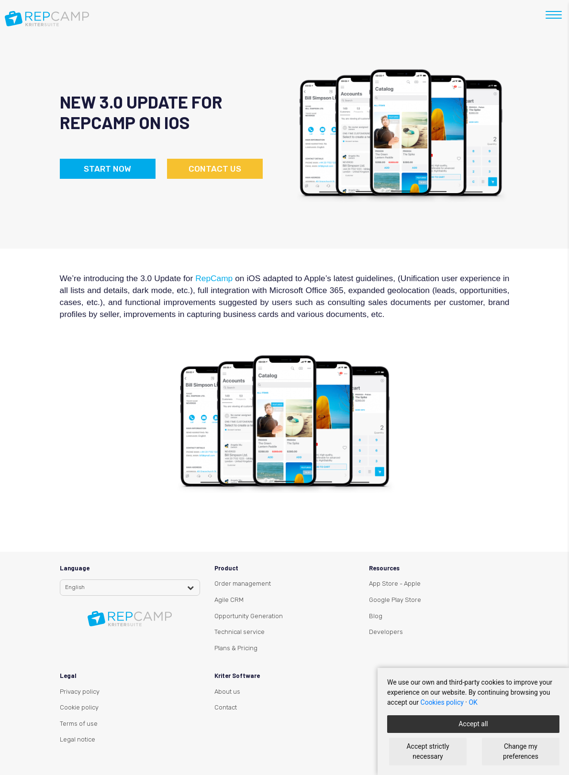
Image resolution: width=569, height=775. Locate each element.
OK (473, 702)
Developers (386, 631)
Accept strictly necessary (427, 751)
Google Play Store (395, 599)
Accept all (473, 724)
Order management (242, 583)
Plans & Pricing (235, 648)
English (75, 587)
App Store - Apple (395, 583)
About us (227, 691)
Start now (107, 169)
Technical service (239, 631)
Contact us (215, 169)
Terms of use (79, 723)
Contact (225, 707)
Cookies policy (442, 702)
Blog (375, 616)
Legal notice (77, 739)
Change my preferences (520, 751)
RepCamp (215, 278)
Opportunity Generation (248, 616)
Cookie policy (79, 707)
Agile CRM (229, 599)
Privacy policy (80, 691)
